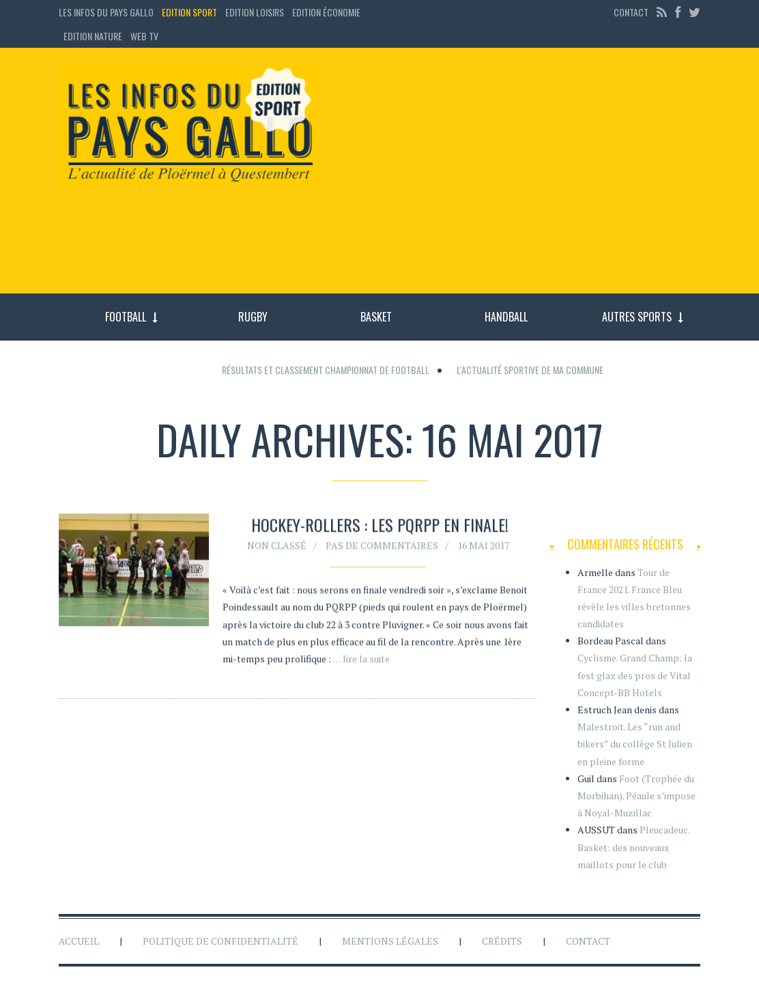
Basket (376, 317)
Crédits (502, 940)
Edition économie (326, 12)
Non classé (276, 547)
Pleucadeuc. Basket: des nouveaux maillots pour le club (633, 846)
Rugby (253, 317)
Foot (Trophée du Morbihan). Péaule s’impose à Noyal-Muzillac (636, 795)
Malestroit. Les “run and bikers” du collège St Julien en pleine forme (634, 743)
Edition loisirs (254, 12)
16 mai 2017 (483, 547)
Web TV (144, 36)
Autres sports (637, 317)
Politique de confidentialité (220, 940)
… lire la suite (361, 660)
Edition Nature (92, 36)
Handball (506, 317)
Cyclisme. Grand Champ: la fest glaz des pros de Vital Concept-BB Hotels (634, 674)
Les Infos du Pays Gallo (106, 12)
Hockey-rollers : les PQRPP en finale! (380, 527)
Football (125, 317)
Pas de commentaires (382, 547)
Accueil (79, 940)
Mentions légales (390, 940)
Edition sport (189, 12)
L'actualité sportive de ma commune (530, 369)
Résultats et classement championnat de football (325, 369)
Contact (631, 12)
